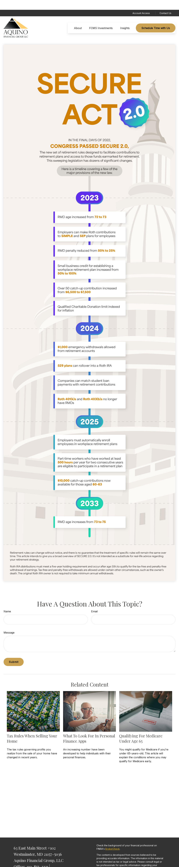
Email (94, 601)
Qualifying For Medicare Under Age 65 (140, 728)
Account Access (141, 3)
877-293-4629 (43, 862)
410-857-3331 (37, 856)
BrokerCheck (112, 839)
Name (7, 601)
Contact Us (165, 3)
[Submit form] (14, 652)
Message (9, 622)
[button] (78, 18)
